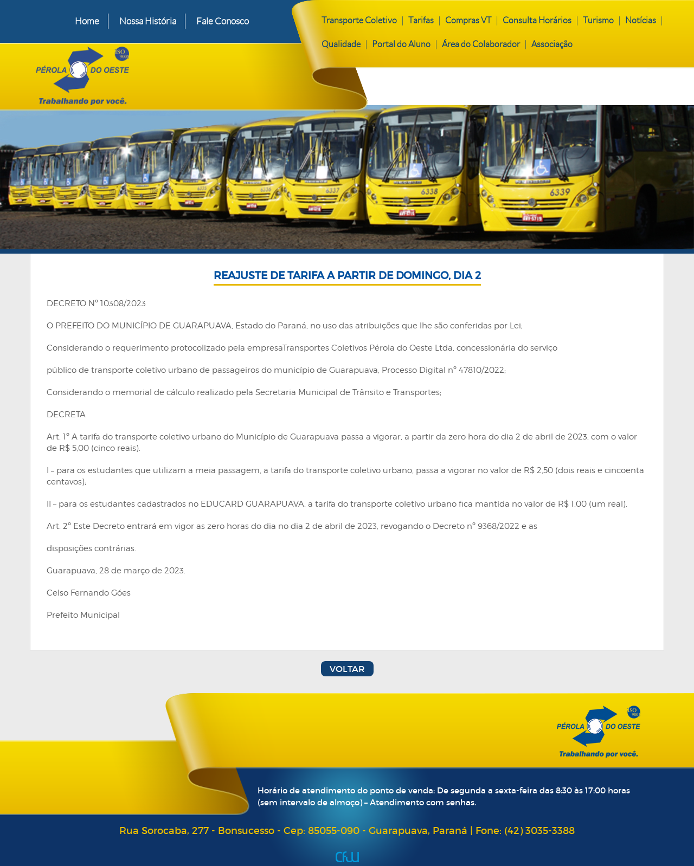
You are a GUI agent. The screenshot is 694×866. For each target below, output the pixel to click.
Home (87, 21)
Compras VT (468, 20)
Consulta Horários (537, 20)
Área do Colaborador (481, 44)
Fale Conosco (222, 21)
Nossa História (147, 21)
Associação (552, 44)
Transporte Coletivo (359, 20)
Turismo (598, 20)
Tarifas (421, 20)
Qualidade (341, 44)
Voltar (347, 668)
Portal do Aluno (401, 44)
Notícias (640, 20)
